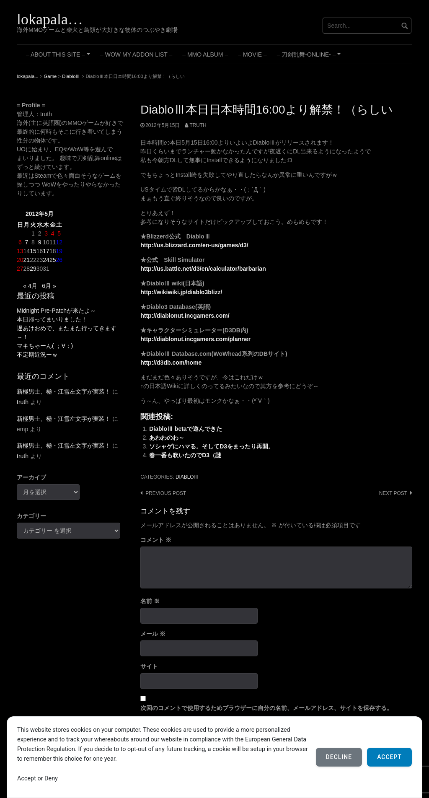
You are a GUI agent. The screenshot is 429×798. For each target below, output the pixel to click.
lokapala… (50, 19)
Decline (339, 757)
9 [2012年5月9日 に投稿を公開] (39, 242)
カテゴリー (31, 516)
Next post (393, 493)
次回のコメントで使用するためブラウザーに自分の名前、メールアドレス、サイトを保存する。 (266, 708)
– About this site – (59, 57)
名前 (150, 601)
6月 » (49, 285)
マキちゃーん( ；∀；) (45, 345)
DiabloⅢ (187, 477)
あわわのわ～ (166, 437)
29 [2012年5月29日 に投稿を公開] (33, 268)
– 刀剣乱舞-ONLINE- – (310, 57)
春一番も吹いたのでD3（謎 (185, 455)
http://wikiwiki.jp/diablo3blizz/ (181, 292)
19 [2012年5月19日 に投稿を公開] (59, 251)
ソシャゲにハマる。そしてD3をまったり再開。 (211, 446)
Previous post (165, 493)
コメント (155, 539)
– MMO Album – (205, 54)
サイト (149, 666)
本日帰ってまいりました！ (52, 319)
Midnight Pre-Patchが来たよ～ (56, 310)
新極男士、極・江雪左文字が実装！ (64, 391)
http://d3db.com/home (171, 362)
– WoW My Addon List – (136, 54)
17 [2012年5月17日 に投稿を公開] (46, 251)
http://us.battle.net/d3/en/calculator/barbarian (203, 268)
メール (152, 633)
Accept (389, 757)
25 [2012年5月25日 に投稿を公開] (52, 259)
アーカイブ (31, 477)
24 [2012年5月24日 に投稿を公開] (46, 259)
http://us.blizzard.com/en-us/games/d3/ (194, 245)
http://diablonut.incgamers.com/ (184, 315)
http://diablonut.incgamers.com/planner (195, 339)
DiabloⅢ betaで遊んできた (185, 428)
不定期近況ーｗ (37, 354)
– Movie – (252, 54)
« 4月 (30, 285)
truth (197, 125)
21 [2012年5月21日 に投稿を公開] (26, 259)
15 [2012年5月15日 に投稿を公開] (33, 251)
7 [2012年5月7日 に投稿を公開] (26, 242)
